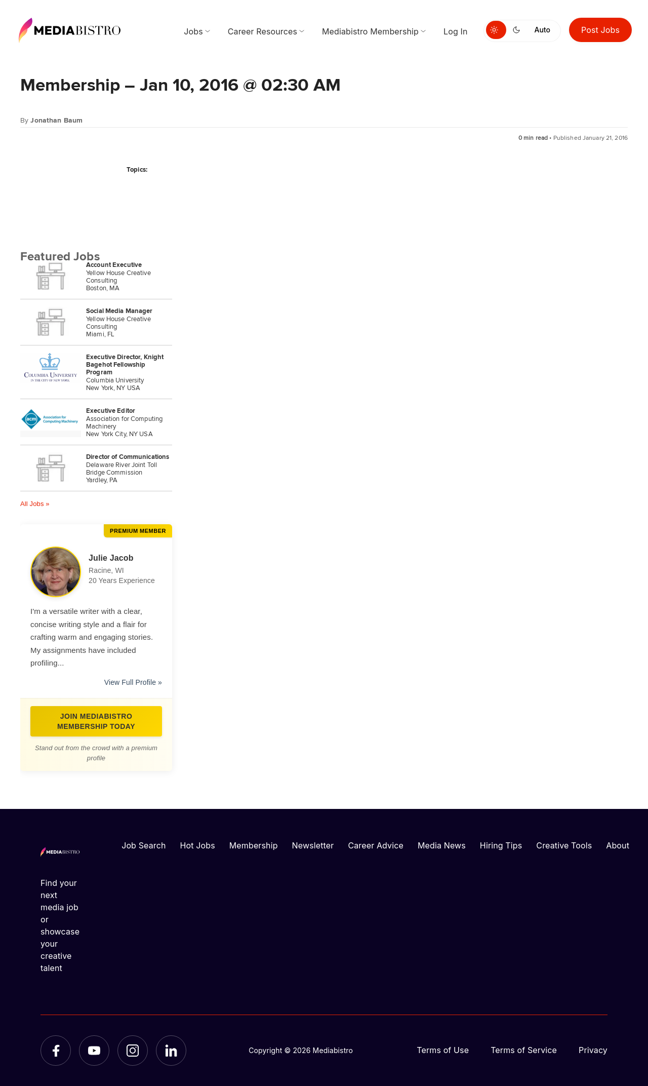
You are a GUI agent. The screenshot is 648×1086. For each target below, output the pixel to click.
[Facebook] (55, 1050)
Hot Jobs (197, 845)
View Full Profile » (133, 682)
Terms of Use (443, 1050)
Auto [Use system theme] (542, 29)
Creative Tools (564, 845)
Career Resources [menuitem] (262, 31)
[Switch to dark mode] (518, 30)
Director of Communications (127, 456)
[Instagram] (132, 1050)
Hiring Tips (501, 845)
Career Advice (375, 845)
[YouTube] (94, 1050)
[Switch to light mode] (496, 30)
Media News (442, 845)
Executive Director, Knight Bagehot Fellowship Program (125, 364)
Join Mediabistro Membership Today (96, 721)
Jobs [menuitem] (193, 31)
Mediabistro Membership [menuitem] (370, 31)
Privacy (593, 1050)
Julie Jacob (111, 558)
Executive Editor (110, 410)
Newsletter (313, 845)
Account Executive (114, 264)
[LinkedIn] (171, 1050)
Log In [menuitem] (455, 31)
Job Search (144, 845)
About (617, 845)
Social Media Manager (119, 310)
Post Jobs (600, 30)
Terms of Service (524, 1050)
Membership (253, 845)
